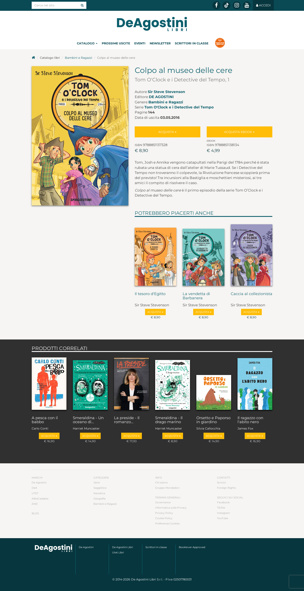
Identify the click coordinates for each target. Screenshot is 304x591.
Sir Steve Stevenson (166, 92)
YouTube (222, 518)
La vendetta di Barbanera (196, 296)
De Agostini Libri (122, 547)
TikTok (221, 507)
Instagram (223, 512)
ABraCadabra (40, 498)
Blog (35, 513)
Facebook (223, 502)
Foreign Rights (226, 487)
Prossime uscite (116, 43)
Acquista (167, 132)
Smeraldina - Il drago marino (169, 420)
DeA (34, 487)
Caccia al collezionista (251, 294)
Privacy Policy (164, 512)
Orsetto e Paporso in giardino (213, 420)
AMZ (35, 503)
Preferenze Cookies (167, 523)
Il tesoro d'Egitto (150, 294)
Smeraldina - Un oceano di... (88, 420)
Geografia (100, 498)
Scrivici (221, 482)
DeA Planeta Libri (152, 24)
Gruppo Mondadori (167, 487)
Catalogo (87, 43)
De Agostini (161, 97)
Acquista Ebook (239, 132)
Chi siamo (161, 482)
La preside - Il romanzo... (127, 420)
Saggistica (100, 487)
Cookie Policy (163, 518)
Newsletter (160, 43)
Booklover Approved (192, 547)
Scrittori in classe (191, 43)
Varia (97, 482)
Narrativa (99, 493)
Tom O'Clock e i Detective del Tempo (179, 107)
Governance (163, 502)
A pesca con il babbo (45, 420)
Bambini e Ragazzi (78, 58)
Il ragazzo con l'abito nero (250, 420)
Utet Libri (118, 552)
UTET (35, 493)
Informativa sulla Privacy (171, 507)
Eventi (139, 43)
